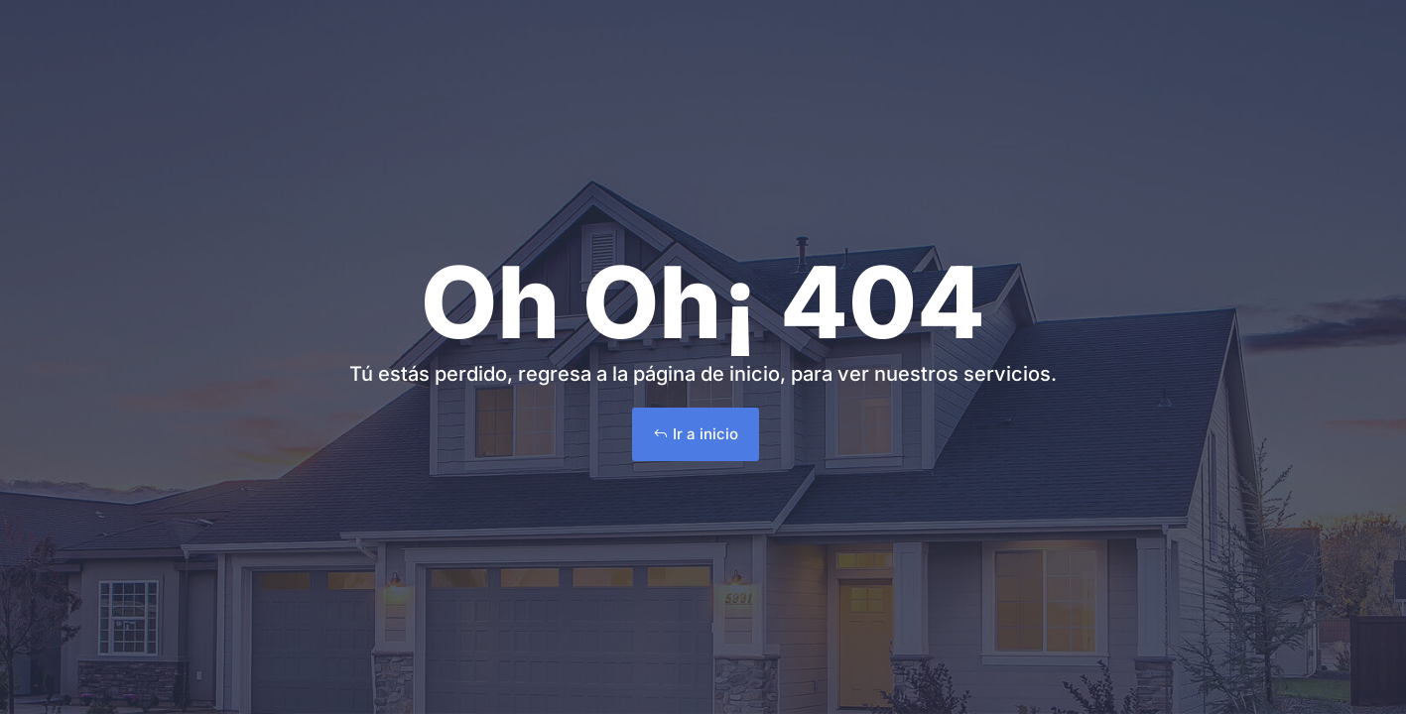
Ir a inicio (705, 433)
